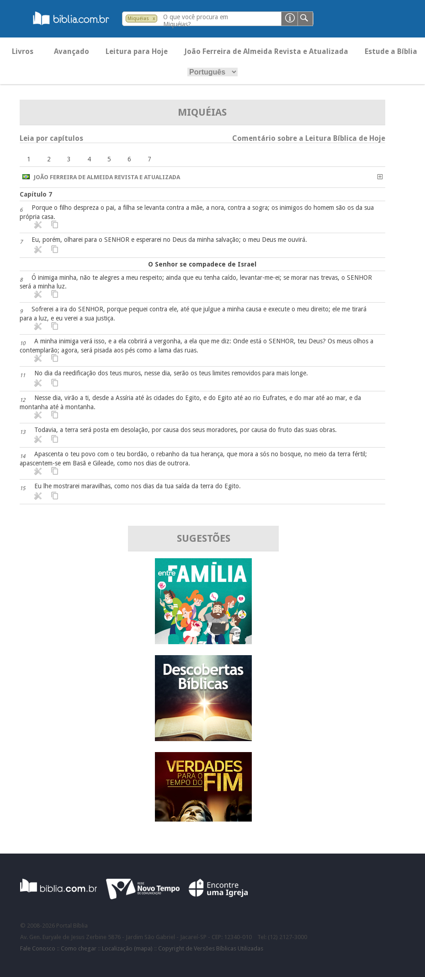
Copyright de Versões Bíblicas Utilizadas (210, 948)
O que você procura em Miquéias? (195, 20)
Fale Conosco (37, 948)
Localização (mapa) (127, 948)
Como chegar (78, 948)
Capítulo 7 (36, 194)
